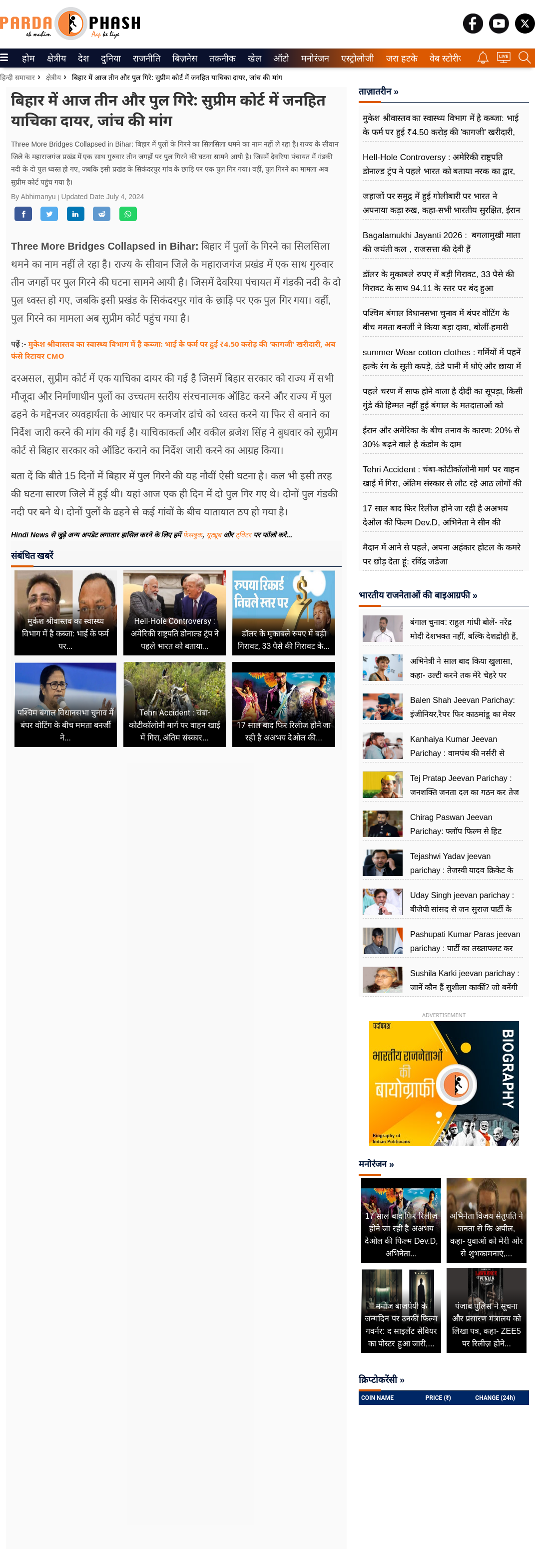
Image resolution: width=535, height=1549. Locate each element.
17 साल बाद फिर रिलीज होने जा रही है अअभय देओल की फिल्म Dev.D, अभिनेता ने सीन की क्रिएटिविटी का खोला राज (435, 522)
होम (27, 59)
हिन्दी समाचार (17, 78)
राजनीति (145, 59)
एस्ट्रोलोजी (355, 59)
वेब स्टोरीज (445, 59)
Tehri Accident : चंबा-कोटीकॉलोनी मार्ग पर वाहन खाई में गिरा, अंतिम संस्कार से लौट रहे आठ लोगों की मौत (442, 483)
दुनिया (109, 59)
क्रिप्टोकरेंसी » (382, 1380)
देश (82, 59)
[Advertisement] (176, 854)
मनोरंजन (313, 59)
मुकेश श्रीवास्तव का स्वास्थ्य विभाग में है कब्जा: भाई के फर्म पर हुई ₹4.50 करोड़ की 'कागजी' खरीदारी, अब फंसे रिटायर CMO (441, 132)
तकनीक (221, 59)
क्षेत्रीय (55, 59)
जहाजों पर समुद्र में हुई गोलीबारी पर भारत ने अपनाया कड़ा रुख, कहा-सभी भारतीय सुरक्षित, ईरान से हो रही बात (441, 210)
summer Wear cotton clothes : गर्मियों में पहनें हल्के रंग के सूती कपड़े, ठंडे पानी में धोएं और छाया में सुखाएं (442, 366)
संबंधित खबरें (32, 555)
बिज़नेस (183, 59)
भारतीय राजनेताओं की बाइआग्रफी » (418, 595)
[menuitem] (28, 58)
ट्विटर (243, 535)
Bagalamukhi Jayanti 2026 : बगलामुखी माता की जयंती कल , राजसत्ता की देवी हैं (441, 242)
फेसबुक (192, 535)
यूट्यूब (214, 535)
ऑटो (280, 59)
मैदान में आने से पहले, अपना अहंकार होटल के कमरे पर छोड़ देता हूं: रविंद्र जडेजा (442, 554)
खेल (254, 59)
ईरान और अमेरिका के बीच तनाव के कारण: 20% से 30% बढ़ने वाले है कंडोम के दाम (441, 437)
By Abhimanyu (34, 197)
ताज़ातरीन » (379, 92)
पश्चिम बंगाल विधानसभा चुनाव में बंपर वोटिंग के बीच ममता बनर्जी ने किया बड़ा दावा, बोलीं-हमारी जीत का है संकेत (436, 327)
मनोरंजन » (376, 1164)
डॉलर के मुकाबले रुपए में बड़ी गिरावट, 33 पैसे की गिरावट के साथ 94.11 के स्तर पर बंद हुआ (438, 281)
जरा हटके (400, 59)
